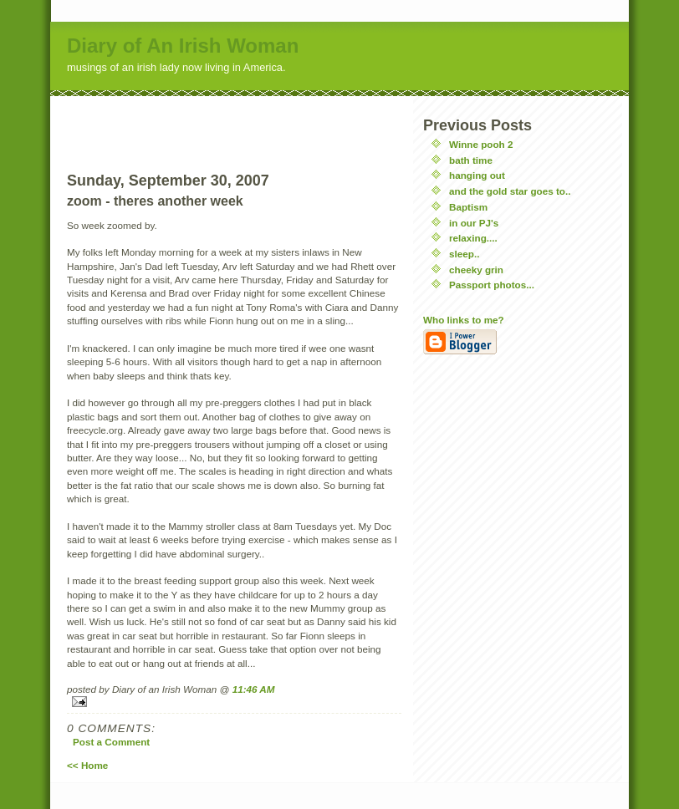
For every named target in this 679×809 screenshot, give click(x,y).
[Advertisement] (234, 121)
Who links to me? (463, 319)
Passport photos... (491, 284)
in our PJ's (473, 222)
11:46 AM (253, 689)
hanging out (477, 175)
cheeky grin (476, 269)
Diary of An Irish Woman (183, 45)
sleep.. (464, 253)
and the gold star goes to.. (509, 191)
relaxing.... (473, 237)
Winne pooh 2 (481, 144)
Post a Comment (111, 741)
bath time (471, 160)
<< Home (87, 765)
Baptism (468, 206)
